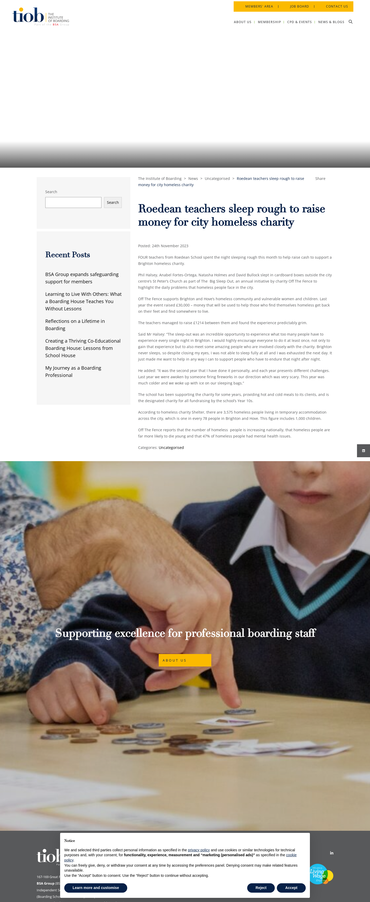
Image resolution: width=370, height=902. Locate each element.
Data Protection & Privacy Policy (165, 738)
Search (51, 191)
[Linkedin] (331, 730)
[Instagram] (363, 450)
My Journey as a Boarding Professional (73, 371)
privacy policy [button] (199, 850)
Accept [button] (291, 888)
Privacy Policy (149, 746)
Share (320, 178)
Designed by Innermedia (314, 891)
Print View (44, 880)
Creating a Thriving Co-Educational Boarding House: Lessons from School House (83, 348)
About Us (175, 598)
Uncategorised (171, 447)
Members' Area (258, 5)
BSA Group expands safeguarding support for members (82, 278)
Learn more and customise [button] (96, 888)
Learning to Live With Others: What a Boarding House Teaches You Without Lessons (83, 301)
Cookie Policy (149, 730)
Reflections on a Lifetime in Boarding (75, 324)
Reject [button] (261, 888)
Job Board (298, 5)
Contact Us (335, 5)
